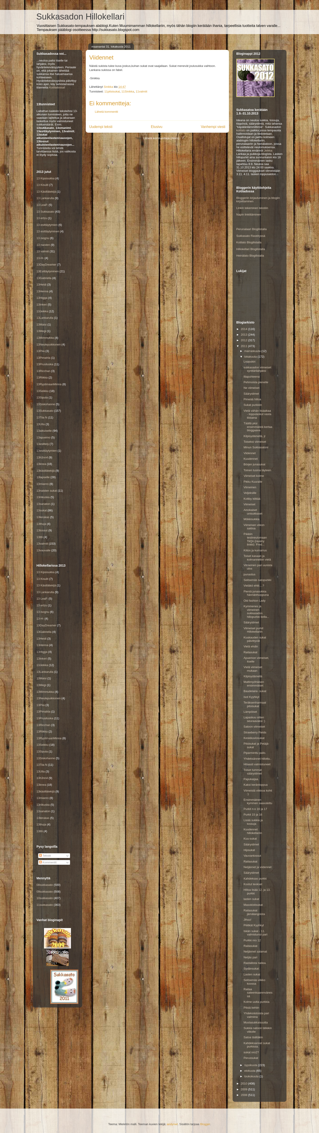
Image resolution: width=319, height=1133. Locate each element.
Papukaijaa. (251, 779)
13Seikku (42, 391)
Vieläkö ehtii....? (254, 585)
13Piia (41, 351)
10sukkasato (45, 898)
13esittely (43, 444)
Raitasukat (250, 652)
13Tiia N (42, 417)
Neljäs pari (250, 957)
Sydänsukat (251, 968)
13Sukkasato (45, 410)
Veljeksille (250, 493)
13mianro (43, 484)
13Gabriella (44, 278)
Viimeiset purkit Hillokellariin (253, 630)
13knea (41, 464)
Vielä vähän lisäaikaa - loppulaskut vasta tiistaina (257, 414)
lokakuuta (250, 356)
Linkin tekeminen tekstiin (252, 208)
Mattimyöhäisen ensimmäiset (254, 683)
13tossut (42, 530)
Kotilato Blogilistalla (249, 242)
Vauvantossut (252, 855)
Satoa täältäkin (253, 1037)
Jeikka (268, 150)
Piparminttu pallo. (255, 753)
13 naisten (43, 244)
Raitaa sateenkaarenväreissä (258, 993)
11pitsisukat (112, 91)
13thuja (41, 524)
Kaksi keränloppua (256, 784)
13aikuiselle (44, 430)
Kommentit (48, 862)
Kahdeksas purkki (255, 878)
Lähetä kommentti (106, 111)
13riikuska (43, 497)
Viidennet (250, 453)
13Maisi (42, 324)
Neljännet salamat (255, 951)
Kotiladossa (56, 87)
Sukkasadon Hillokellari (80, 16)
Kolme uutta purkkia (256, 1001)
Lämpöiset (250, 711)
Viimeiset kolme (254, 475)
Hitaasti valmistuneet (257, 764)
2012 (244, 340)
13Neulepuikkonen (49, 344)
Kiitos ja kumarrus (255, 550)
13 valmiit (43, 251)
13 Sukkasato (45, 211)
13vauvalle (44, 550)
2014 (244, 329)
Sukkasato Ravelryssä (250, 236)
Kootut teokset (253, 884)
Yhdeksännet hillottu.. (257, 758)
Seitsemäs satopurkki (257, 580)
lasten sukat (251, 899)
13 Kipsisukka (46, 178)
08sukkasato (45, 885)
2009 (244, 1089)
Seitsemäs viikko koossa (254, 981)
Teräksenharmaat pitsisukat (255, 704)
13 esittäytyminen (48, 231)
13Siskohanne (46, 404)
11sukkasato (45, 904)
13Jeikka (42, 311)
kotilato (241, 130)
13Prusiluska (45, 364)
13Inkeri (42, 304)
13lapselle (43, 477)
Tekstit (45, 855)
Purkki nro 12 (252, 940)
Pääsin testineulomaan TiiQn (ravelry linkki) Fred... (255, 539)
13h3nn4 (42, 457)
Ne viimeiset (252, 387)
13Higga (42, 297)
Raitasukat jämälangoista (254, 912)
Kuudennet (251, 458)
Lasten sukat (252, 974)
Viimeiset (249, 504)
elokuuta (250, 1070)
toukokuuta (251, 1076)
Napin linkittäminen (248, 214)
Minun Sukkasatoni (256, 447)
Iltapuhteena (252, 376)
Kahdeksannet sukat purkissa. (257, 1044)
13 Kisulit (42, 185)
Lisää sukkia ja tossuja (253, 821)
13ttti (40, 537)
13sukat (42, 510)
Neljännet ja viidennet (257, 867)
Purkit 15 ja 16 (253, 814)
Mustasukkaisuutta (256, 1022)
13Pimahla (43, 357)
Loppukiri (249, 361)
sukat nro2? (251, 1052)
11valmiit (141, 91)
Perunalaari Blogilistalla (251, 229)
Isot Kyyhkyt (251, 697)
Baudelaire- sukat (255, 691)
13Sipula (42, 397)
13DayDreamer (46, 264)
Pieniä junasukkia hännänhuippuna (256, 593)
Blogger (205, 1124)
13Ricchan (43, 371)
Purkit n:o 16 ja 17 (255, 809)
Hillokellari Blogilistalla (250, 249)
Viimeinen (250, 487)
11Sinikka (127, 91)
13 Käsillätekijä (46, 191)
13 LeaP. (42, 205)
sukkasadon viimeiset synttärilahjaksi (257, 369)
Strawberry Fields (255, 732)
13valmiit (42, 543)
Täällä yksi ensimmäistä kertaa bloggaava (258, 427)
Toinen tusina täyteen (257, 470)
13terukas (43, 517)
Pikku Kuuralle (253, 481)
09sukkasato (45, 891)
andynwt (172, 1124)
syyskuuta (251, 1065)
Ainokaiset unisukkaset (253, 511)
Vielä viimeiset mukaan (253, 668)
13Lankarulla (45, 317)
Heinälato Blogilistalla (250, 255)
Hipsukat (249, 850)
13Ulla (41, 424)
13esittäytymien (47, 450)
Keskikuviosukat (254, 738)
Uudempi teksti (100, 127)
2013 (244, 334)
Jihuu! (247, 919)
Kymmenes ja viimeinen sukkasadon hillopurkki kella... (256, 611)
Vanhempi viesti (213, 127)
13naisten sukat (47, 490)
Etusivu (156, 127)
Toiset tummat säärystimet (253, 771)
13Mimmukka (45, 337)
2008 (244, 1095)
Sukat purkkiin (253, 405)
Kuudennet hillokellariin (253, 831)
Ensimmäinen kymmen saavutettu (258, 801)
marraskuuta (252, 351)
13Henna (42, 291)
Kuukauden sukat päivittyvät (255, 639)
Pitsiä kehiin (251, 1007)
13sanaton (43, 504)
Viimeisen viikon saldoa (254, 526)
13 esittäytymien (47, 225)
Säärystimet (251, 393)
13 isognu (43, 238)
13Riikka (42, 377)
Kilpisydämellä (253, 676)
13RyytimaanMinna (49, 384)
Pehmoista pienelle (256, 382)
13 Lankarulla (45, 198)
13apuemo (43, 437)
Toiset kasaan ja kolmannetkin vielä (257, 557)
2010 (244, 1083)
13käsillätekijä (46, 470)
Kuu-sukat (250, 838)
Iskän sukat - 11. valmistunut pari (255, 932)
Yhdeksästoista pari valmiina (256, 1015)
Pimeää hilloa (252, 399)
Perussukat (251, 1058)
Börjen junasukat (254, 464)
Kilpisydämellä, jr (255, 436)
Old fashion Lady (255, 600)
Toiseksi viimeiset (255, 441)
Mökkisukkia (252, 519)
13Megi (41, 331)
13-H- (40, 258)
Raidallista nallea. (255, 963)
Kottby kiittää (252, 498)
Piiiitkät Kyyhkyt (254, 925)
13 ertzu (42, 218)
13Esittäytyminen (48, 271)
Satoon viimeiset (254, 726)
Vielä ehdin (251, 646)
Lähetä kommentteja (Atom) (161, 138)
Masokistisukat (253, 904)
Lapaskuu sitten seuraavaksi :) (254, 719)
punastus (249, 574)
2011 (244, 346)
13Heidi (41, 284)
